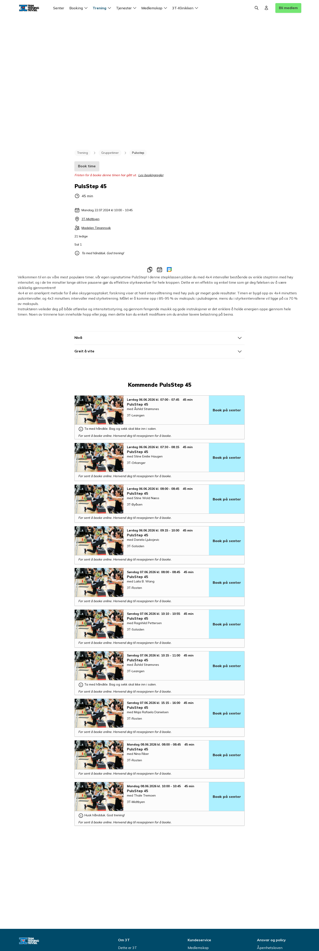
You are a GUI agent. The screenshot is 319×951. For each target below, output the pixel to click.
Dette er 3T (127, 947)
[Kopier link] (150, 269)
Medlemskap (155, 8)
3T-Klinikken (186, 8)
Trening (103, 8)
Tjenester (127, 8)
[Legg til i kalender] (159, 269)
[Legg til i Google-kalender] (169, 269)
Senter (58, 8)
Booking (79, 8)
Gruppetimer (110, 153)
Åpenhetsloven (269, 947)
